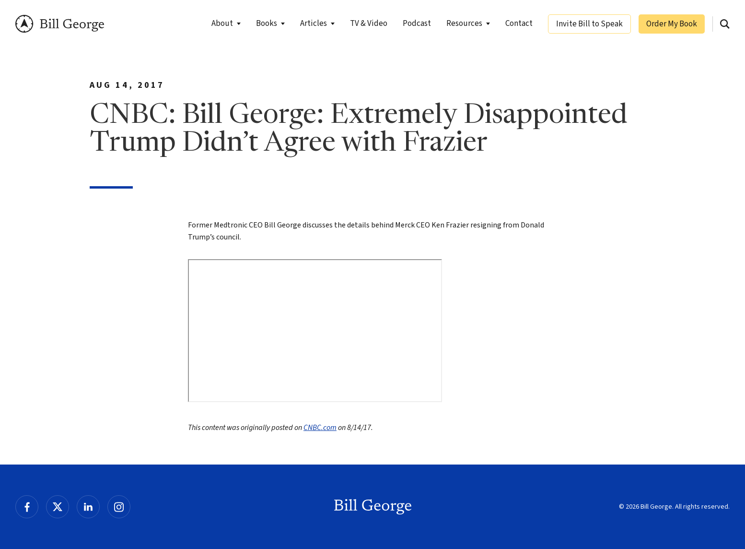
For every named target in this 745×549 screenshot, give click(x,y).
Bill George (59, 23)
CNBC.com (320, 427)
